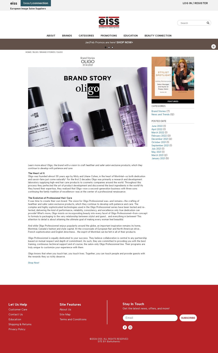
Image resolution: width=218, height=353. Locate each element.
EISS (13, 3)
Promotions (109, 35)
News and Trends (161, 114)
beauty (35, 3)
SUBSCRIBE (188, 318)
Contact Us (16, 314)
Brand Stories (88, 58)
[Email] (150, 317)
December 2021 (160, 139)
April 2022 (157, 129)
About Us (65, 309)
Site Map (65, 314)
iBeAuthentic (113, 341)
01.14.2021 (88, 65)
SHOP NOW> (124, 42)
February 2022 (159, 135)
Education (131, 35)
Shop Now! (33, 262)
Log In (188, 3)
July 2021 (156, 148)
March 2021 (158, 155)
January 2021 (158, 158)
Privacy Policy (17, 329)
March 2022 (158, 132)
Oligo (88, 61)
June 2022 (157, 126)
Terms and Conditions (73, 319)
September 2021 (160, 145)
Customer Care (18, 309)
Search (208, 23)
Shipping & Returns (20, 324)
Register (201, 3)
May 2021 (156, 152)
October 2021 (159, 142)
